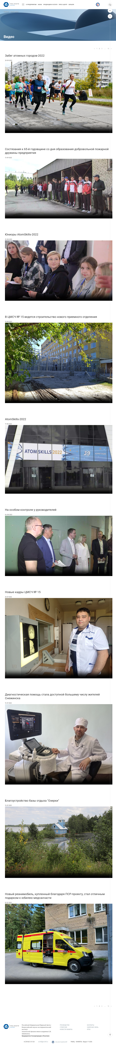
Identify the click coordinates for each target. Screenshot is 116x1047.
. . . (105, 48)
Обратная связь (92, 1027)
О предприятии (31, 4)
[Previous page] (94, 49)
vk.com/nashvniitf (59, 1042)
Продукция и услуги (50, 4)
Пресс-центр (63, 4)
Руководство (64, 1025)
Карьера (71, 4)
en (110, 10)
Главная (6, 11)
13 (108, 48)
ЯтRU (88, 1029)
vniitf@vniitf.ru (43, 1042)
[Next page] (111, 49)
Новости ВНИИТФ (66, 1029)
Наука (40, 4)
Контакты (90, 1025)
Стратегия (63, 1027)
